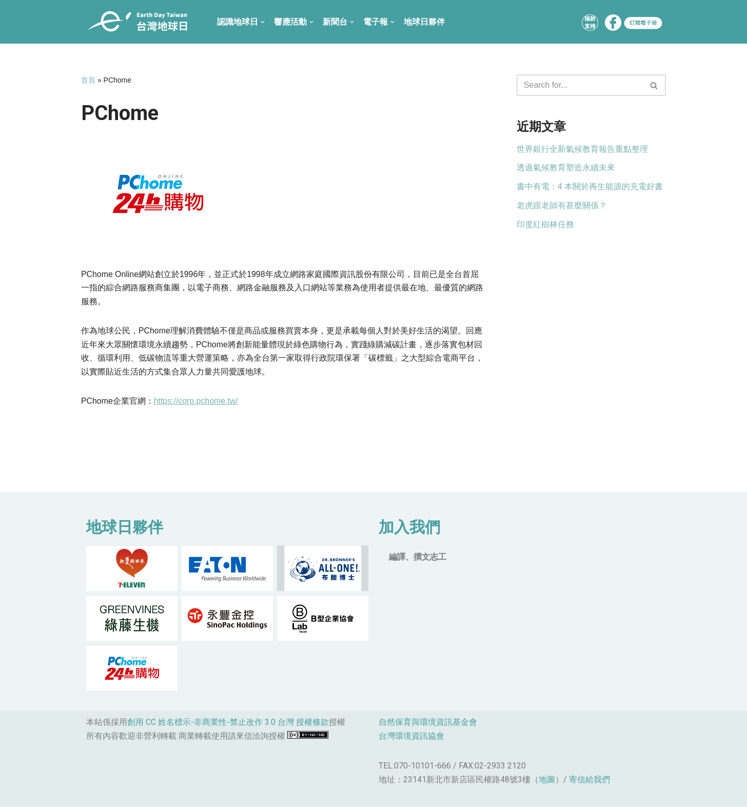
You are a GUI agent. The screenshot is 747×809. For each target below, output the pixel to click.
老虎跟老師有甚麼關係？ (562, 207)
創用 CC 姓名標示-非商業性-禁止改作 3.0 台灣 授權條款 (228, 724)
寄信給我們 (589, 781)
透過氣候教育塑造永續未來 (566, 168)
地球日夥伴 (424, 21)
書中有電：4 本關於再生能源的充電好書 (590, 187)
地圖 (547, 781)
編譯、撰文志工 (417, 558)
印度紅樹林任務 (545, 226)
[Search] (580, 85)
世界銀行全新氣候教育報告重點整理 (582, 149)
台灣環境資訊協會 (411, 738)
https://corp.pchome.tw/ (196, 402)
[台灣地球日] (141, 22)
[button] (654, 85)
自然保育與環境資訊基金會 (428, 724)
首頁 (88, 80)
